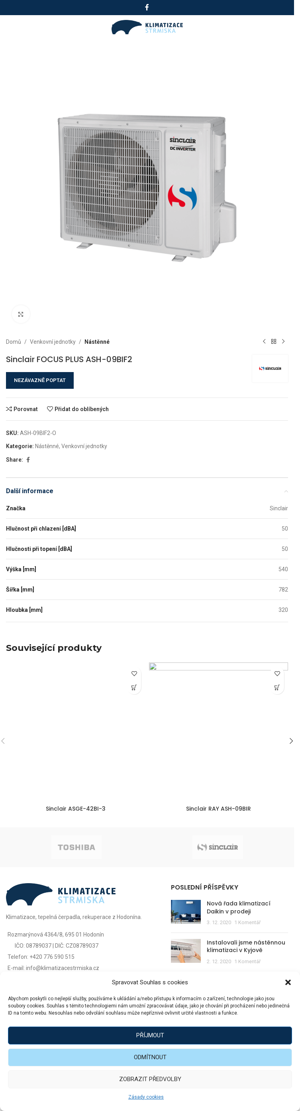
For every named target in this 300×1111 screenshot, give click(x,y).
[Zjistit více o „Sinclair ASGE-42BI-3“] (134, 687)
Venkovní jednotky (53, 342)
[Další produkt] (283, 342)
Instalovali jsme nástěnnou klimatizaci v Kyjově (246, 946)
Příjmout (150, 1035)
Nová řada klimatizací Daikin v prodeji (239, 907)
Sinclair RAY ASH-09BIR (218, 809)
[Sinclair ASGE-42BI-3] (75, 731)
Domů (13, 342)
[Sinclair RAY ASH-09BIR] (218, 731)
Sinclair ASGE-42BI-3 (76, 809)
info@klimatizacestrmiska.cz (62, 968)
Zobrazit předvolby (150, 1079)
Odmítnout (150, 1057)
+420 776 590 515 (52, 957)
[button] (288, 982)
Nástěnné (97, 342)
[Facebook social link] (147, 7)
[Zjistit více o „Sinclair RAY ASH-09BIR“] (277, 687)
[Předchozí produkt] (264, 342)
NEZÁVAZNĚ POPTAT (40, 380)
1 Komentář (247, 922)
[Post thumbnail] (186, 913)
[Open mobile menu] (15, 27)
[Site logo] (147, 27)
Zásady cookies (146, 1097)
